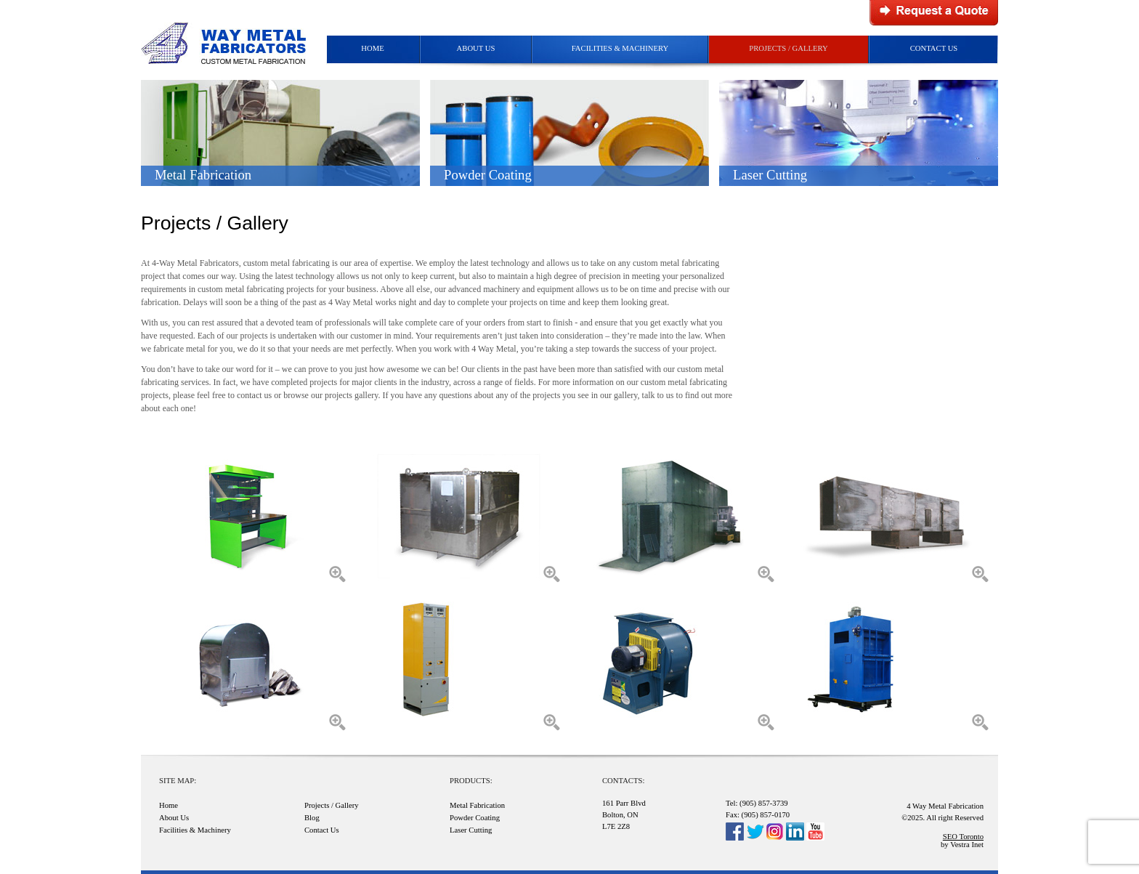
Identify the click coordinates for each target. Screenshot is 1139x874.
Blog (312, 818)
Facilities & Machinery (620, 48)
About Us (476, 48)
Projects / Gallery (788, 48)
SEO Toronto (963, 837)
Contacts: (623, 781)
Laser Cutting (471, 830)
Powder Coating (475, 818)
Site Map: (177, 781)
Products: (471, 781)
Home (372, 48)
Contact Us (934, 48)
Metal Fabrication (477, 805)
